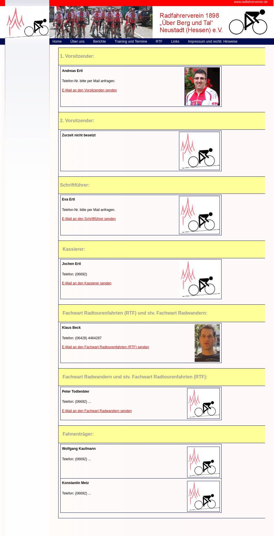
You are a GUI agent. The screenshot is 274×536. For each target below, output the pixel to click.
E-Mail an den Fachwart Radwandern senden (97, 411)
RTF (159, 41)
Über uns (77, 41)
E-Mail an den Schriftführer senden (89, 219)
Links (175, 41)
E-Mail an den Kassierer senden (87, 283)
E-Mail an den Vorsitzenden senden (89, 90)
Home (57, 41)
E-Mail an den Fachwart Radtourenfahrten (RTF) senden (105, 347)
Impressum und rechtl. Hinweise (213, 41)
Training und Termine (131, 41)
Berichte (99, 41)
